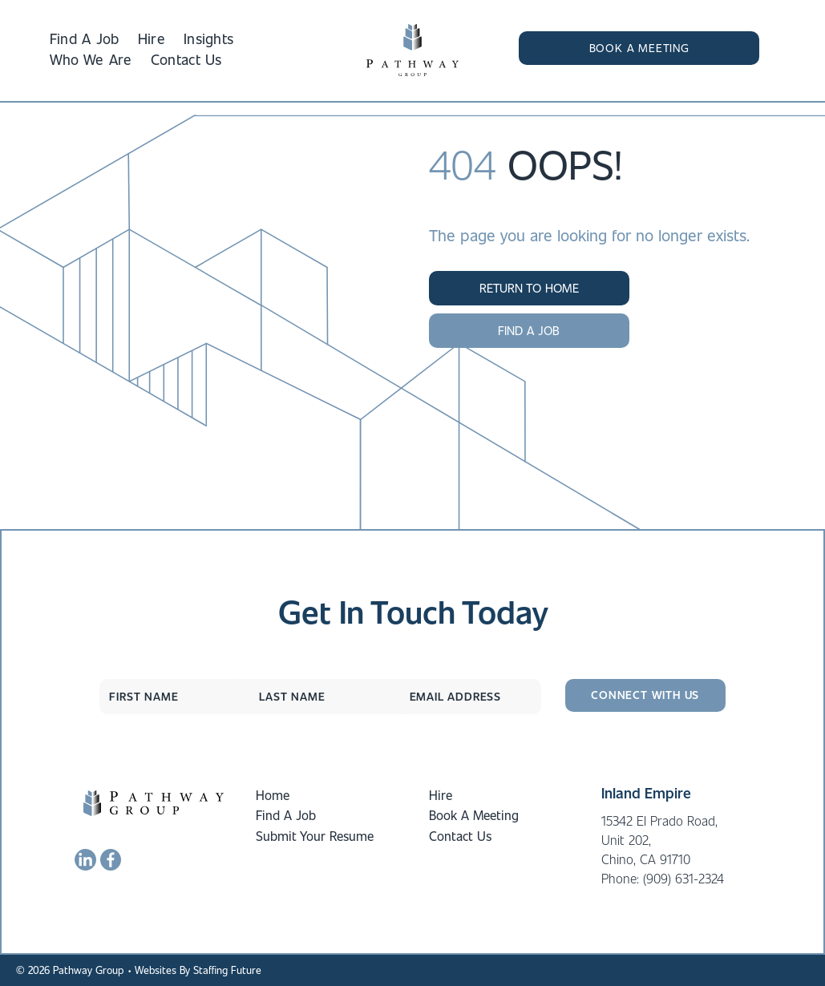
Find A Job (286, 814)
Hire (440, 794)
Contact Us (460, 835)
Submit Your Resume (315, 835)
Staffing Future (227, 969)
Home (272, 794)
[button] (639, 48)
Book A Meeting (474, 814)
